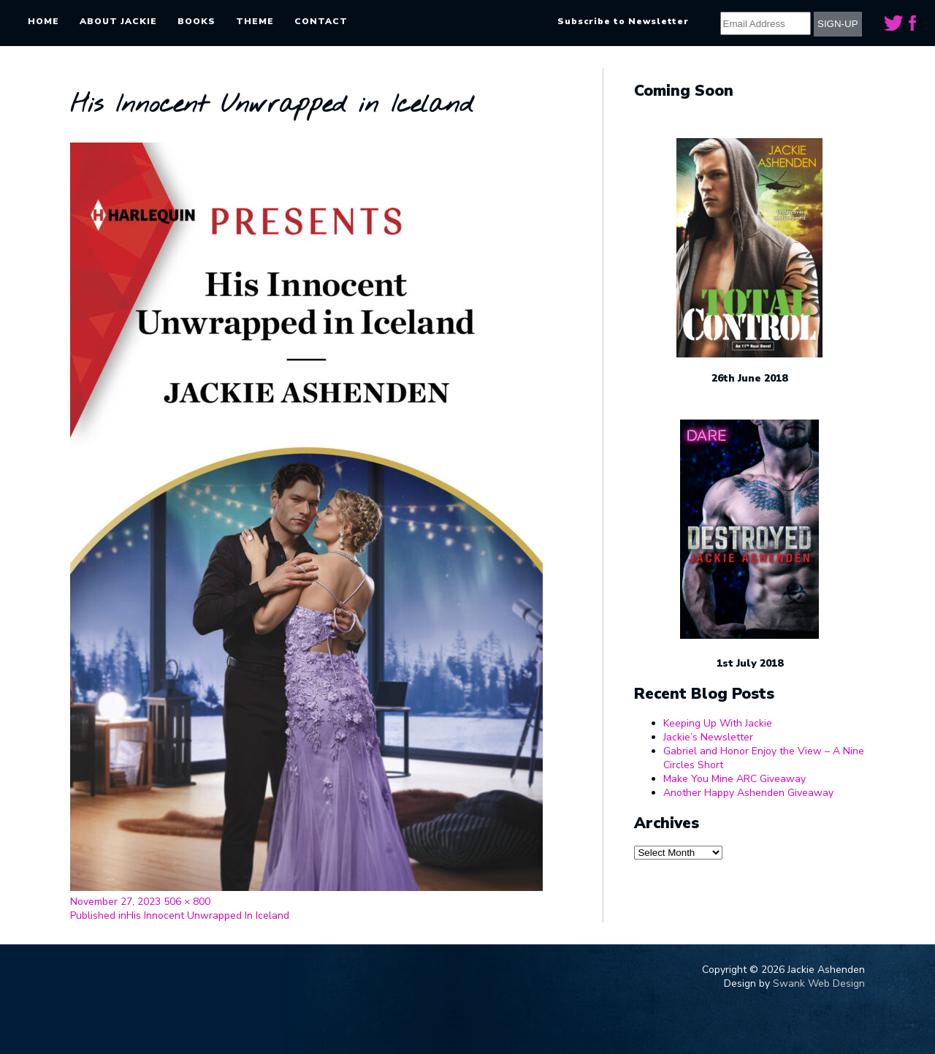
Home (43, 21)
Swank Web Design (819, 983)
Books (196, 21)
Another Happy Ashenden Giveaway (748, 793)
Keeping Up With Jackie (717, 723)
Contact (321, 21)
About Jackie (118, 21)
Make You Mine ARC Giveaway (734, 779)
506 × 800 (187, 902)
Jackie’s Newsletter (708, 737)
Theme (255, 21)
